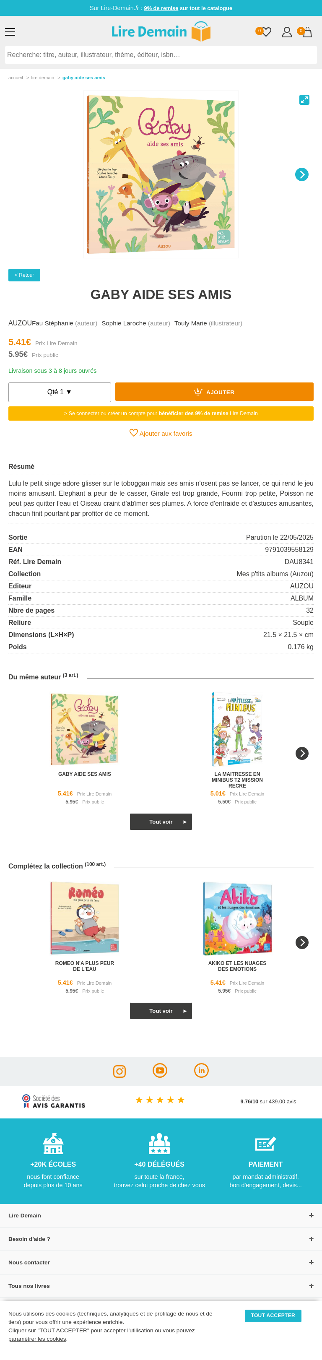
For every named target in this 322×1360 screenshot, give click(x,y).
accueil (15, 77)
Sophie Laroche (123, 323)
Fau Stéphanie (52, 323)
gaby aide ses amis (84, 774)
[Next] (301, 174)
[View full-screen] (304, 100)
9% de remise (161, 8)
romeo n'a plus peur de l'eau (84, 966)
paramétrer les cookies (37, 1339)
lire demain (42, 77)
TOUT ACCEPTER (273, 1315)
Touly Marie (190, 323)
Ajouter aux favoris (161, 433)
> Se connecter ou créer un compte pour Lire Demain (161, 413)
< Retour (24, 275)
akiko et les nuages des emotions (237, 966)
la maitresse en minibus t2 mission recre (237, 780)
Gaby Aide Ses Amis (83, 77)
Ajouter (214, 391)
